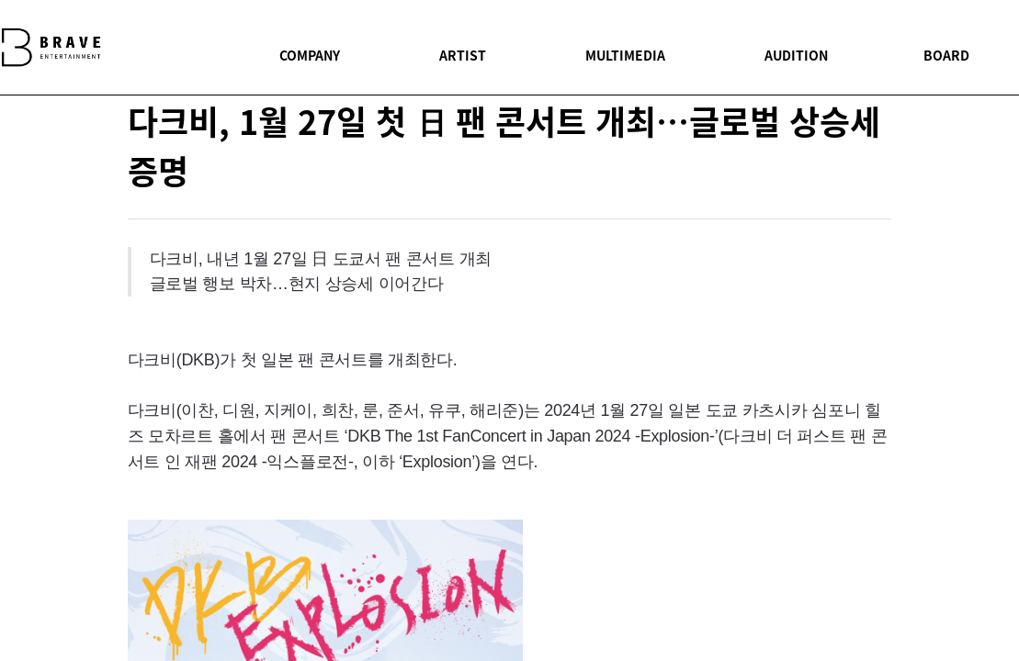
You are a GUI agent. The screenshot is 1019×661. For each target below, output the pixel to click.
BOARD (946, 55)
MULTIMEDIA (625, 55)
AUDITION (796, 55)
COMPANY (309, 55)
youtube (856, 408)
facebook (856, 327)
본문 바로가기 (0, 0)
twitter (856, 368)
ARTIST (462, 55)
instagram (856, 449)
